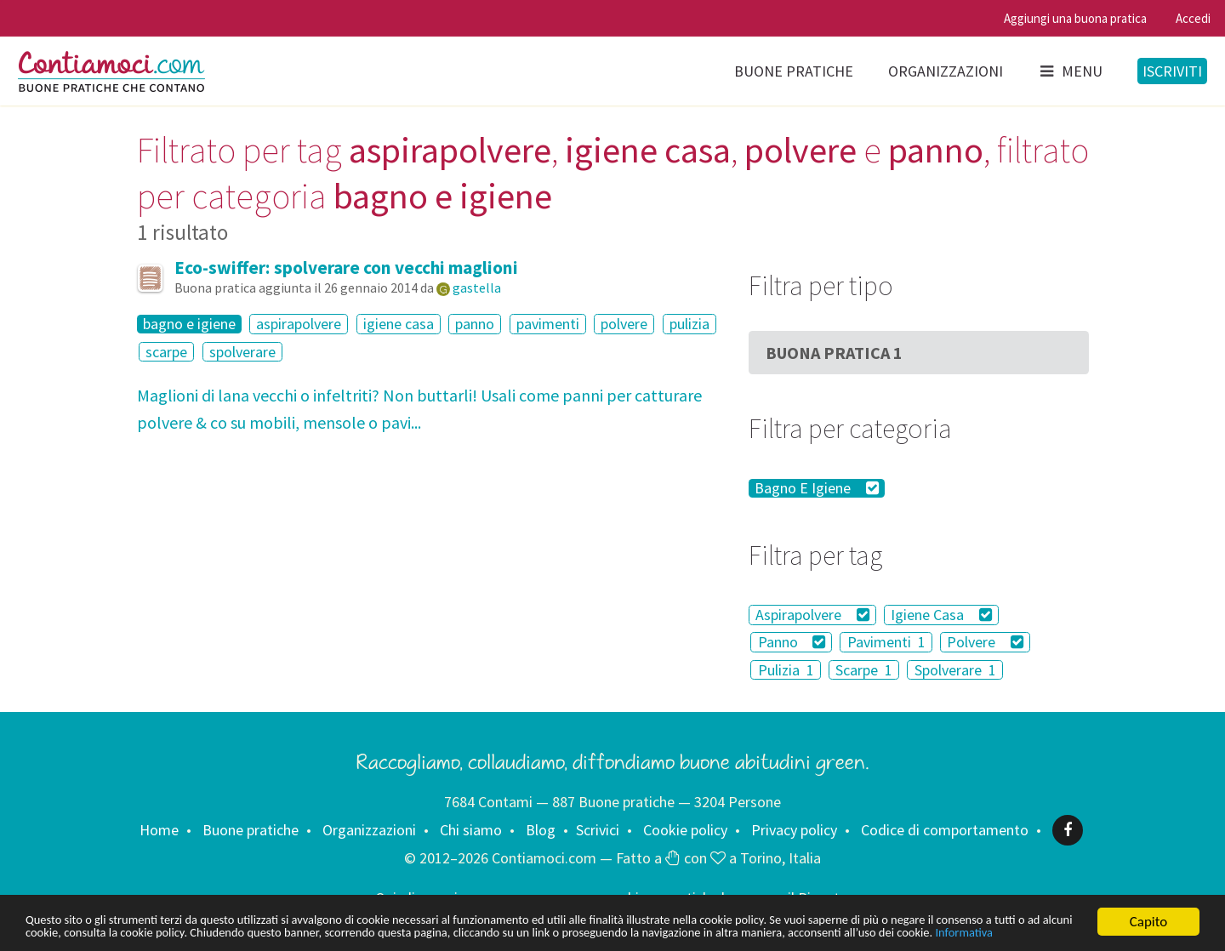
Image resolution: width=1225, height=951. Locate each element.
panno (474, 323)
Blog (541, 830)
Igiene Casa (941, 614)
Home (159, 830)
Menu (1070, 71)
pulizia (689, 323)
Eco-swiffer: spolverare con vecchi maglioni (346, 267)
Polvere (985, 642)
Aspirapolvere (812, 614)
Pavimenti (886, 642)
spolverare (242, 352)
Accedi (1193, 18)
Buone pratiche (793, 71)
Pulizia (786, 670)
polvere (624, 323)
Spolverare (955, 670)
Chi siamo (471, 830)
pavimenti (547, 323)
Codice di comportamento (944, 830)
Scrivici (597, 830)
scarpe (166, 352)
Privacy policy (794, 830)
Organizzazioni (945, 71)
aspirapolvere (298, 323)
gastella (477, 287)
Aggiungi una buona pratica (1075, 18)
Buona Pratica (834, 352)
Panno (792, 642)
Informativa (288, 932)
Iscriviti (1172, 71)
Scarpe (863, 670)
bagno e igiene (189, 324)
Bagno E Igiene (817, 488)
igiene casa (398, 323)
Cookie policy (685, 830)
